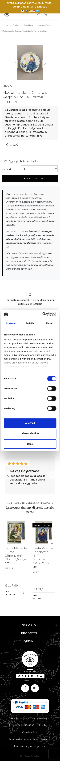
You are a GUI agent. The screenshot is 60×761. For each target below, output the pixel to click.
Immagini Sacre (44, 25)
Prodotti (16, 25)
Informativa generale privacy (29, 746)
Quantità (6, 169)
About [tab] (49, 323)
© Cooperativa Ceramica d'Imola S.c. (29, 718)
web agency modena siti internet (30, 756)
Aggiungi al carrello (30, 179)
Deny (30, 444)
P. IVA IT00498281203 (21, 725)
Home (6, 25)
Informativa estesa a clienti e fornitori (29, 739)
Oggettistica (28, 25)
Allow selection (30, 433)
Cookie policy (29, 732)
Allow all (30, 423)
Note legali (44, 725)
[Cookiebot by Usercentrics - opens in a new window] (42, 314)
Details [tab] (30, 323)
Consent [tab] (11, 323)
